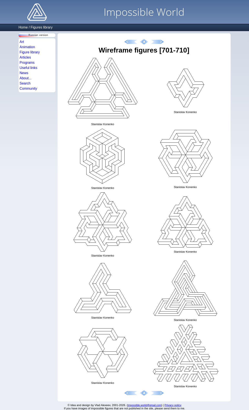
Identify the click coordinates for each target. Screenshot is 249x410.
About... (26, 78)
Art (22, 42)
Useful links (28, 68)
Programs (27, 62)
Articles (25, 57)
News (24, 73)
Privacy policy (172, 405)
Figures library (42, 27)
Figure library (30, 52)
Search (25, 83)
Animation (27, 47)
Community (28, 88)
